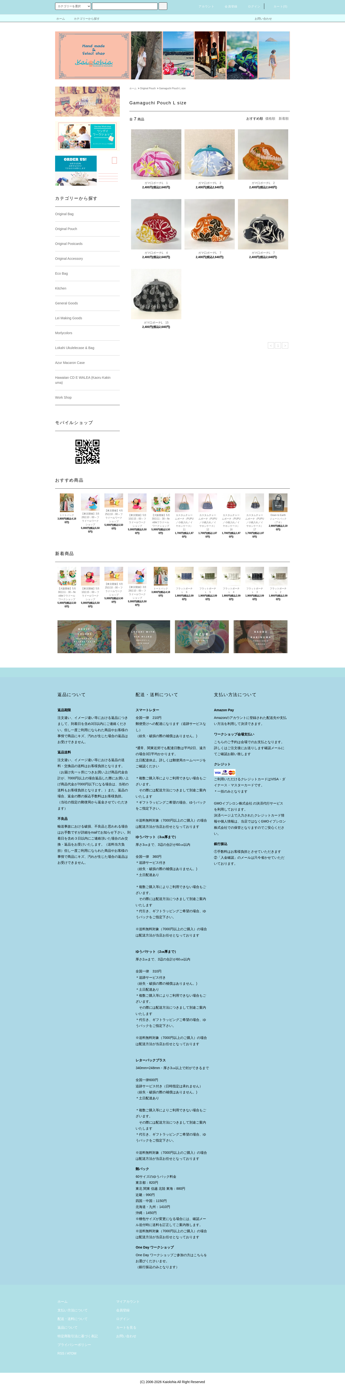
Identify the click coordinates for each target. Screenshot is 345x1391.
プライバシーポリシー (74, 1345)
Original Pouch (148, 88)
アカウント (203, 6)
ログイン (251, 6)
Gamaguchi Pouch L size (172, 88)
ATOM (71, 1353)
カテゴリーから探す (84, 18)
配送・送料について (73, 1319)
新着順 (284, 118)
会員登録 (228, 6)
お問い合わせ (260, 18)
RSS (61, 1353)
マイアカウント (128, 1301)
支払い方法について (73, 1310)
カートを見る (126, 1327)
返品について (68, 1327)
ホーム (60, 18)
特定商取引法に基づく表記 (78, 1336)
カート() (278, 6)
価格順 (270, 118)
